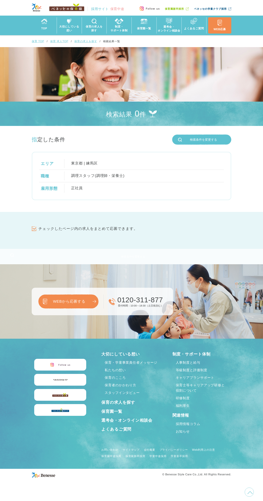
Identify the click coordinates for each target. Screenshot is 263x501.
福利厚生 (183, 411)
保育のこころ (115, 383)
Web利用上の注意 (203, 455)
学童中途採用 (157, 461)
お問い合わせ (109, 455)
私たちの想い (115, 375)
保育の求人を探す (85, 41)
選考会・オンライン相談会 (126, 425)
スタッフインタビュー (122, 398)
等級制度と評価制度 (191, 375)
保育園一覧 (111, 416)
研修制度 (183, 403)
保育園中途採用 (111, 461)
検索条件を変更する (197, 140)
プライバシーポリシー (174, 455)
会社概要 (149, 455)
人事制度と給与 (188, 368)
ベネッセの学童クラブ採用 (210, 8)
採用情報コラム (188, 429)
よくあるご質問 (116, 434)
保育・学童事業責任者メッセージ (131, 368)
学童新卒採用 (179, 461)
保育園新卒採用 (174, 8)
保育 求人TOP (59, 41)
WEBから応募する (69, 307)
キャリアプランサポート (195, 383)
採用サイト (107, 9)
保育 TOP (38, 41)
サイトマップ (131, 455)
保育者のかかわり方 (120, 390)
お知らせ (183, 436)
